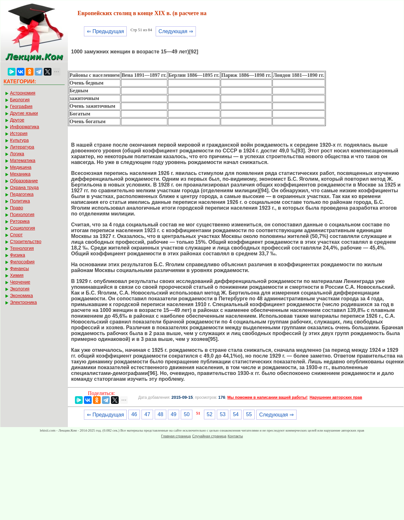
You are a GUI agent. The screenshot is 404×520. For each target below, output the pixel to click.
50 (186, 414)
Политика (20, 201)
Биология (20, 99)
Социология (22, 228)
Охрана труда (24, 187)
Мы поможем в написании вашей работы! (267, 397)
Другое (17, 120)
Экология (19, 288)
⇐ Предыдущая (105, 31)
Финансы (19, 268)
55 (249, 414)
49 (174, 414)
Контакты (235, 436)
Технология (22, 248)
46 (134, 414)
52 (210, 414)
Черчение (20, 282)
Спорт (16, 234)
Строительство (25, 241)
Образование (24, 180)
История (18, 133)
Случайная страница (209, 436)
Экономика (21, 295)
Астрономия (22, 93)
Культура (19, 140)
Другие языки (24, 113)
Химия (16, 275)
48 (160, 414)
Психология (22, 214)
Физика (17, 255)
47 (147, 414)
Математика (22, 160)
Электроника (23, 302)
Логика (17, 153)
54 (236, 414)
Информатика (24, 126)
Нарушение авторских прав (335, 397)
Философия (22, 261)
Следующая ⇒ (176, 31)
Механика (20, 174)
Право (16, 207)
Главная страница (176, 436)
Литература (22, 147)
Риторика (20, 221)
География (21, 106)
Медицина (21, 167)
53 (222, 414)
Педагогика (21, 194)
